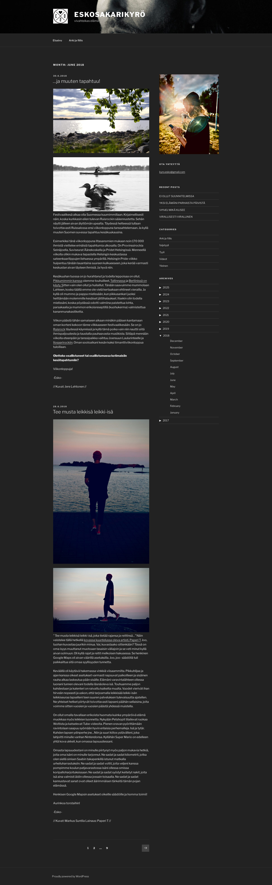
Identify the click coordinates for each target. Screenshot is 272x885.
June (173, 380)
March (174, 399)
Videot (163, 258)
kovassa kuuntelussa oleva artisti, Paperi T (112, 640)
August (174, 366)
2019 (166, 328)
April (172, 393)
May (172, 386)
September (176, 360)
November (176, 347)
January (174, 412)
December (176, 340)
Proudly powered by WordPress (70, 876)
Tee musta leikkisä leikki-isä (83, 412)
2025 (166, 287)
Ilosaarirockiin (63, 342)
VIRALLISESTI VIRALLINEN (176, 216)
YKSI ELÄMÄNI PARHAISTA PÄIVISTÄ (182, 202)
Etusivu (57, 40)
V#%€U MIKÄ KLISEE (172, 209)
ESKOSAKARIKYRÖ (110, 14)
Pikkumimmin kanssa (67, 281)
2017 (166, 420)
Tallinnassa (117, 281)
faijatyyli (164, 245)
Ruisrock (59, 329)
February (175, 405)
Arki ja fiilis (76, 40)
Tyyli (161, 252)
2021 (166, 314)
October (175, 353)
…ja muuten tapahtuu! (76, 81)
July (172, 373)
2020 (166, 321)
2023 (166, 301)
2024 (166, 294)
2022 (166, 308)
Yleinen (163, 265)
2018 (166, 335)
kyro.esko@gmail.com (172, 171)
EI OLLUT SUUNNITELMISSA (176, 196)
